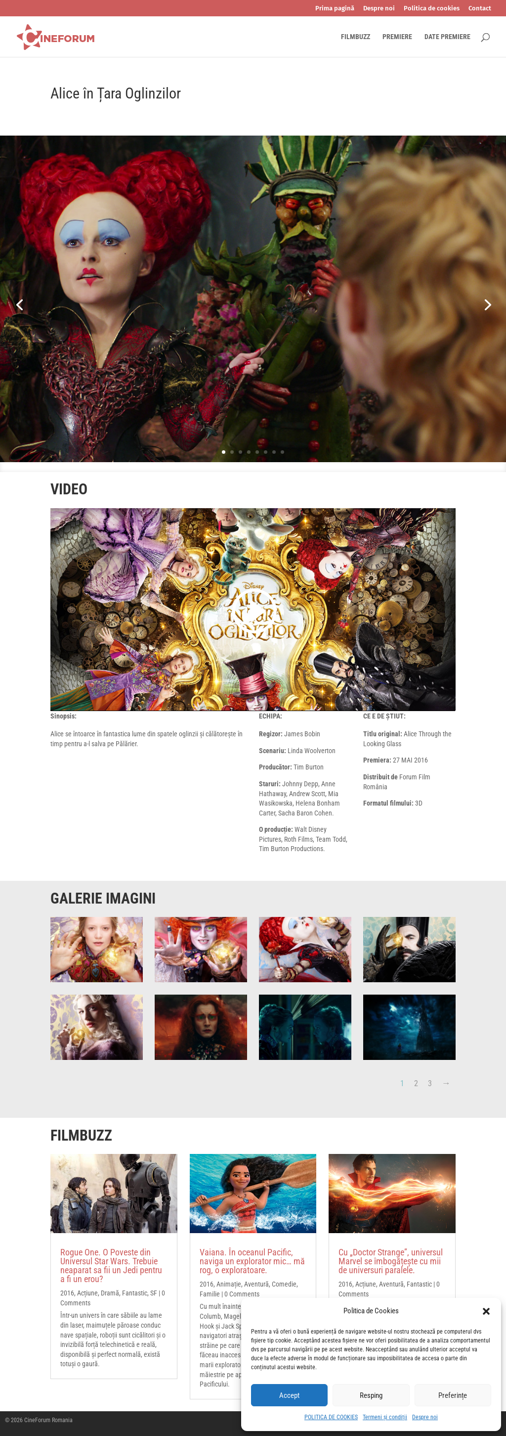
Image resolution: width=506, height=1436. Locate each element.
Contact (479, 8)
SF (153, 1293)
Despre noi (425, 1417)
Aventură (256, 1284)
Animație (228, 1284)
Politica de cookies (432, 8)
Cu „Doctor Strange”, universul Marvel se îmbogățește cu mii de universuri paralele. (390, 1261)
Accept (289, 1395)
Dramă (110, 1293)
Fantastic (134, 1293)
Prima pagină (334, 8)
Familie (210, 1294)
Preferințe (452, 1395)
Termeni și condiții (385, 1417)
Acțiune (87, 1293)
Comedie (284, 1284)
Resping (371, 1395)
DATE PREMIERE (447, 37)
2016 (67, 1293)
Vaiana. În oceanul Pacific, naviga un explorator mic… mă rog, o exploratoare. (252, 1261)
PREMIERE (397, 37)
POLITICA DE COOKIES (331, 1417)
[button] (486, 1311)
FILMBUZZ (355, 37)
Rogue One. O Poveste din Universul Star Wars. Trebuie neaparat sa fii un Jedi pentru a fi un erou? (111, 1265)
